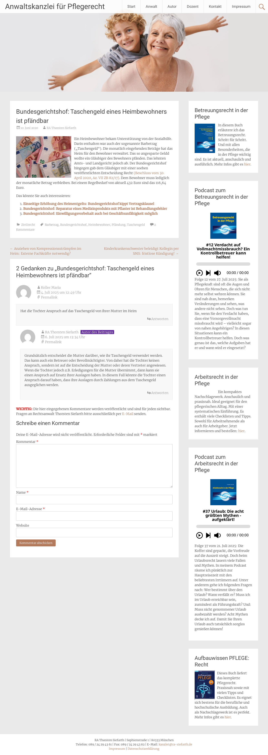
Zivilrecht (28, 225)
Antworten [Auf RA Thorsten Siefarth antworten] (159, 393)
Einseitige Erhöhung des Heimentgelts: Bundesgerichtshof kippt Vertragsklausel (88, 204)
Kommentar (27, 442)
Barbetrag (51, 225)
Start (131, 6)
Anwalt (151, 6)
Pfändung (118, 225)
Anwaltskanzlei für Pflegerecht (55, 6)
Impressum (241, 6)
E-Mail (127, 414)
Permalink (49, 297)
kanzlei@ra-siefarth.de (175, 744)
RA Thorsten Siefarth (61, 128)
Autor (172, 6)
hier (247, 164)
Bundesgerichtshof (73, 225)
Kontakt (215, 6)
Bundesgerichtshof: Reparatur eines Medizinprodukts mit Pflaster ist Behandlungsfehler (95, 209)
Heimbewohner (99, 225)
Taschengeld (136, 225)
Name (22, 492)
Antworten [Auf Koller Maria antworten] (159, 319)
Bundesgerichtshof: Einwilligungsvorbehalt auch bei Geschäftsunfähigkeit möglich (90, 213)
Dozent (193, 6)
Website (22, 525)
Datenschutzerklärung (143, 749)
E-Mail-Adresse (30, 509)
